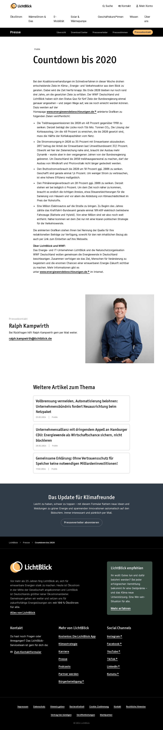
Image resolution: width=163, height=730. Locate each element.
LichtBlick (13, 542)
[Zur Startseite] (21, 6)
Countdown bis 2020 (45, 542)
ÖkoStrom (16, 16)
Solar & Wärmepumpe (78, 19)
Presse (26, 542)
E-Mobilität (59, 19)
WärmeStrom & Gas (37, 19)
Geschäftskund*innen (110, 16)
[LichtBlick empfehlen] (129, 588)
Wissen (134, 16)
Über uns (147, 19)
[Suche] (108, 6)
